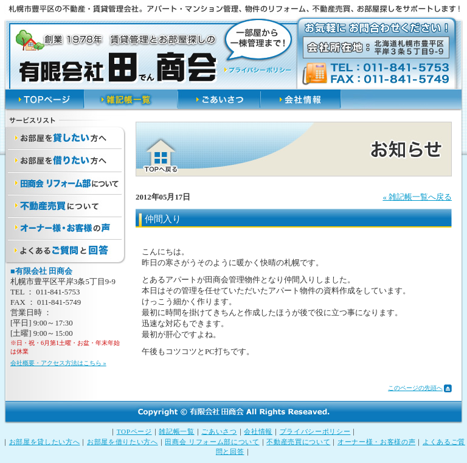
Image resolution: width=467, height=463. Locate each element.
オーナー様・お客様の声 (376, 441)
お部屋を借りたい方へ (122, 441)
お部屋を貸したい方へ (44, 441)
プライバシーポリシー (315, 431)
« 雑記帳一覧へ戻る (417, 197)
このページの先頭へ (415, 388)
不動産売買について (298, 441)
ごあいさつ (219, 431)
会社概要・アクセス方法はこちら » (58, 363)
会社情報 (258, 431)
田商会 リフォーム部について (212, 441)
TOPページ (134, 431)
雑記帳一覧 (176, 431)
